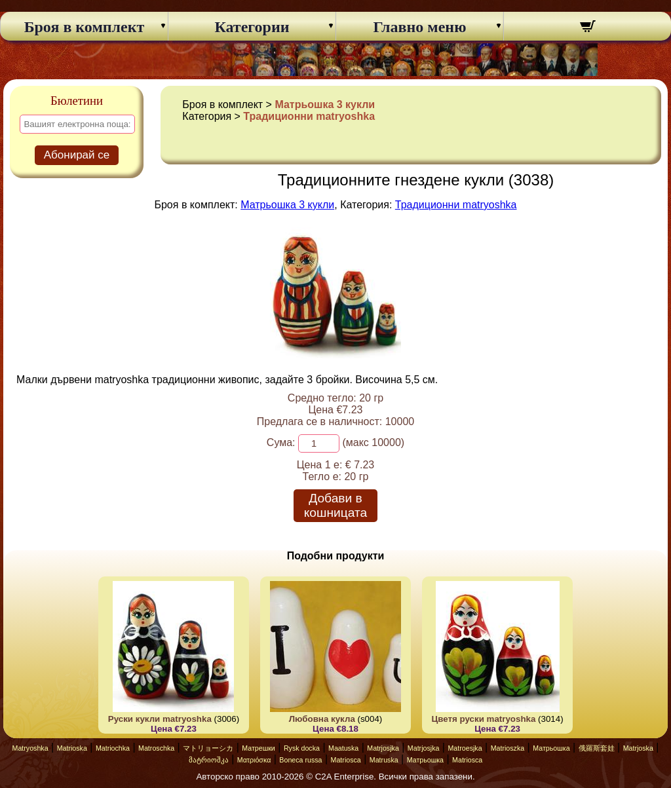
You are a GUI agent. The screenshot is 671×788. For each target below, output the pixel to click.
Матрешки (258, 748)
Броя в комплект (84, 26)
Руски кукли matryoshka (160, 719)
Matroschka (156, 748)
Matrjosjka (383, 748)
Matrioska (72, 748)
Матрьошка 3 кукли (325, 104)
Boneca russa (300, 760)
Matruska (384, 760)
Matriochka (113, 748)
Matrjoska (638, 748)
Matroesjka (465, 748)
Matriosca (346, 760)
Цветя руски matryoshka (484, 719)
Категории (251, 26)
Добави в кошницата (335, 505)
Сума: (281, 442)
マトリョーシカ (208, 748)
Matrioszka (508, 748)
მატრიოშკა (209, 760)
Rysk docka (302, 748)
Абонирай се (77, 155)
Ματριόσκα (254, 760)
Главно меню (420, 26)
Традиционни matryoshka (309, 116)
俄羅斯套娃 (597, 748)
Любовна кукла (322, 719)
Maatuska (343, 748)
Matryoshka (30, 748)
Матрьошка (551, 748)
